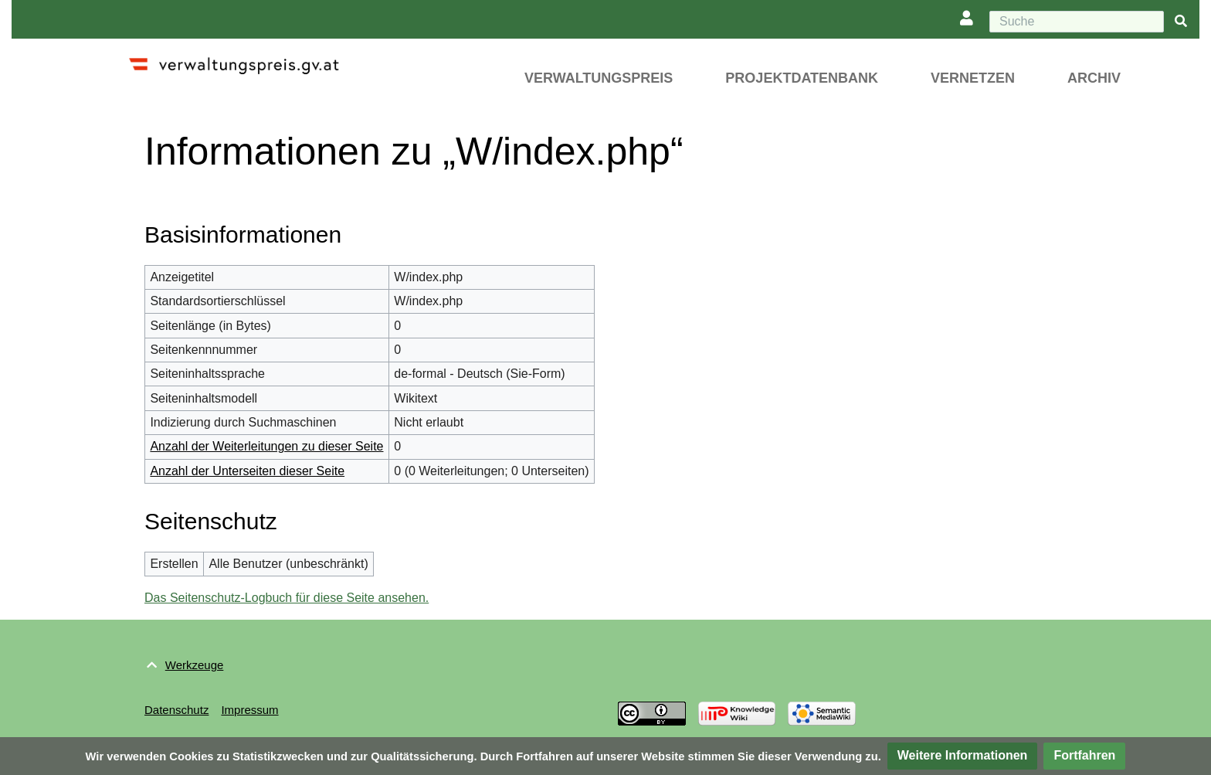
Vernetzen (973, 78)
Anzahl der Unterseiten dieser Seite (247, 471)
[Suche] (1076, 21)
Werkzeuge (194, 664)
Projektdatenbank (801, 78)
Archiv (1094, 78)
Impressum (249, 709)
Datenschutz (176, 709)
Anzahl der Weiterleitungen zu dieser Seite (266, 446)
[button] (962, 756)
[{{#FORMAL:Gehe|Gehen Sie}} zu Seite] (1181, 22)
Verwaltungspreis (598, 78)
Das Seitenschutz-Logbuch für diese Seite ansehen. (286, 597)
